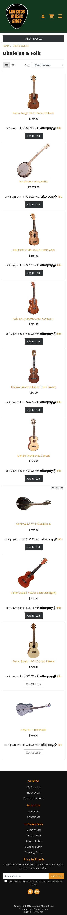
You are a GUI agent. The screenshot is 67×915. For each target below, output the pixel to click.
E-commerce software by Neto (34, 909)
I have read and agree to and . (33, 883)
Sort (27, 65)
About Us (33, 811)
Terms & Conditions (41, 881)
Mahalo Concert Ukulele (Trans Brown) (33, 387)
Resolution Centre (33, 798)
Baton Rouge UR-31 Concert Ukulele (34, 661)
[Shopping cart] (51, 16)
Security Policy (33, 846)
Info (59, 128)
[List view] (13, 65)
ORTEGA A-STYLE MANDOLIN (33, 524)
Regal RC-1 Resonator (33, 729)
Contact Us (33, 817)
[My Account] (43, 16)
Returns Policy (33, 841)
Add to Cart (33, 136)
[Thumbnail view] (6, 65)
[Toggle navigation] (60, 16)
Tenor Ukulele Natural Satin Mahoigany (33, 592)
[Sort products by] (48, 65)
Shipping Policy (33, 852)
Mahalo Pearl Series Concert (33, 455)
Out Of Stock (33, 684)
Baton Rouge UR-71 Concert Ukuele (33, 113)
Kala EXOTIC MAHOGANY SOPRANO (33, 250)
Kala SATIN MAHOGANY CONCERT (33, 318)
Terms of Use (33, 830)
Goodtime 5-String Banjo (33, 181)
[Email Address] (26, 876)
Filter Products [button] (33, 38)
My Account (33, 787)
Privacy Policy (33, 835)
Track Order (33, 792)
